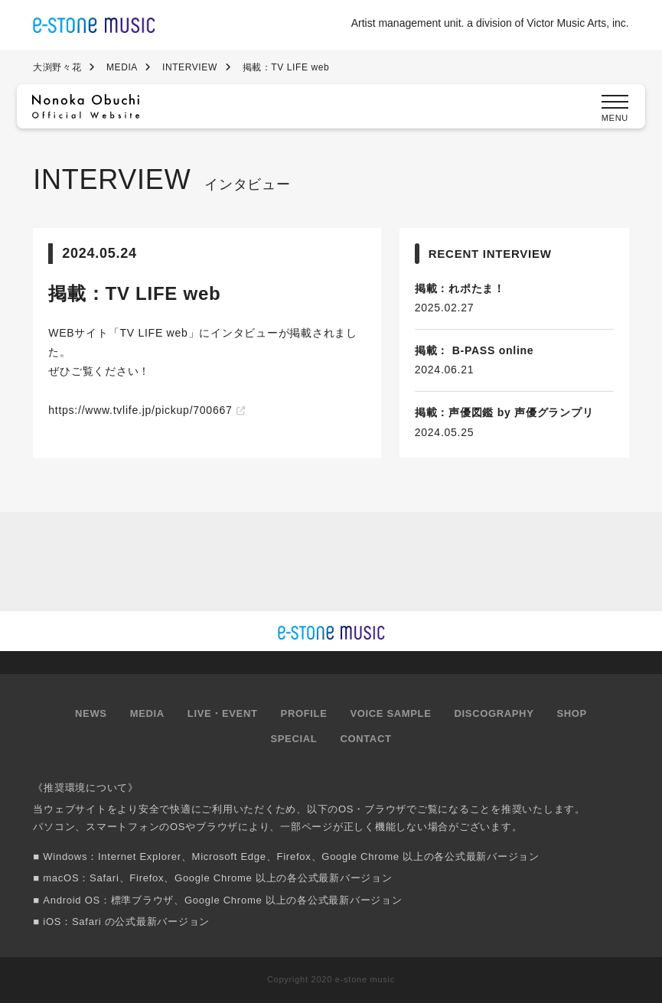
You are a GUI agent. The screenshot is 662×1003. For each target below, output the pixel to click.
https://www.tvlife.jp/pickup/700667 (140, 410)
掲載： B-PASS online (474, 350)
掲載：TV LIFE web (134, 293)
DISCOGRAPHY (494, 713)
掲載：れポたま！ (460, 288)
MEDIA (147, 713)
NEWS (91, 713)
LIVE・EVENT (223, 713)
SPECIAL (293, 738)
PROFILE (304, 713)
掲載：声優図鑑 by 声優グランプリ (504, 412)
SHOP (571, 713)
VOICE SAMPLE (390, 713)
